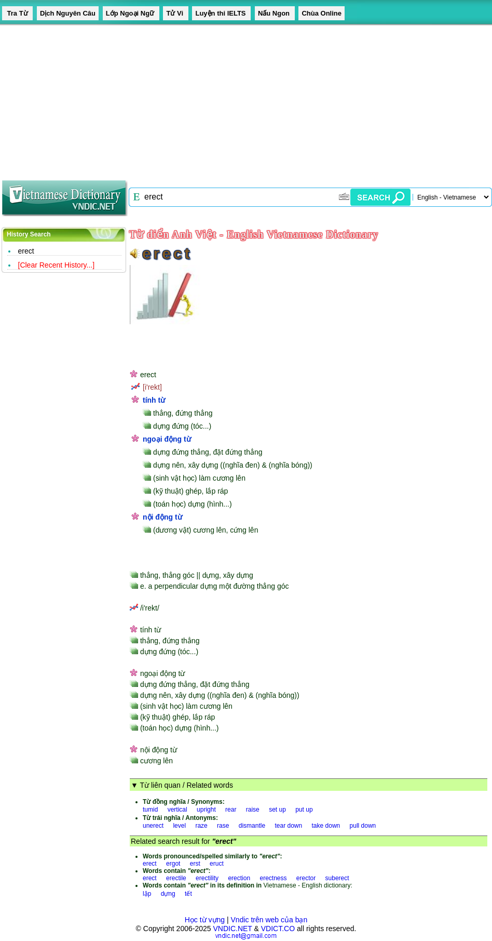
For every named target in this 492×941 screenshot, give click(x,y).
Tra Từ (17, 13)
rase (223, 825)
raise (252, 809)
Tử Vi (175, 13)
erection (239, 878)
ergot (173, 863)
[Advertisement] (242, 98)
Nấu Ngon (275, 13)
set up (277, 809)
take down (326, 825)
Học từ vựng (205, 920)
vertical (177, 809)
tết (188, 893)
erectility (207, 878)
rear (230, 809)
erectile (176, 878)
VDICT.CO (278, 928)
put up (303, 809)
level (179, 825)
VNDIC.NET (232, 928)
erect (26, 251)
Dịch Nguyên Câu (67, 13)
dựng (168, 893)
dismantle (252, 825)
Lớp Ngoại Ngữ (131, 13)
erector (306, 878)
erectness (272, 878)
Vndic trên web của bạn (269, 920)
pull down (363, 825)
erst (195, 863)
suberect (337, 878)
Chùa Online (321, 13)
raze (201, 825)
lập (147, 893)
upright (206, 809)
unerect (153, 825)
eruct (217, 863)
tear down (288, 825)
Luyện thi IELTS (221, 13)
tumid (150, 809)
